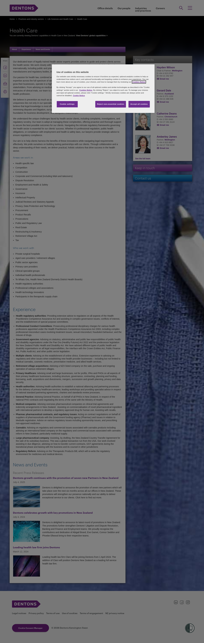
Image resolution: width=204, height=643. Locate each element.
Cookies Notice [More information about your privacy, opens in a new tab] (138, 82)
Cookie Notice (79, 95)
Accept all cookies (139, 104)
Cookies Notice (85, 90)
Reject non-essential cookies (110, 104)
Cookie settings (67, 104)
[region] (103, 88)
